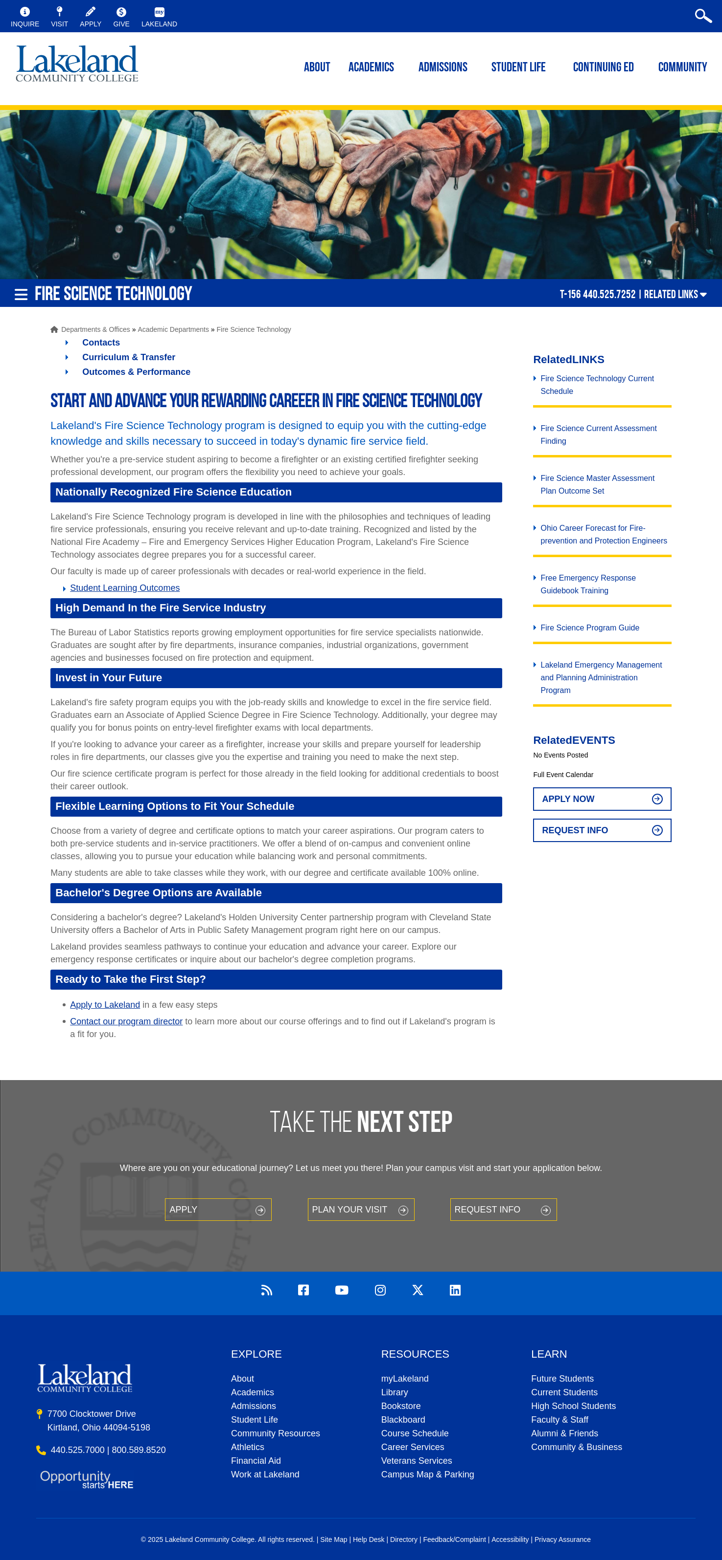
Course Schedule (415, 1433)
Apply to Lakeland (105, 1005)
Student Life (518, 68)
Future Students (562, 1379)
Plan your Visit (350, 1209)
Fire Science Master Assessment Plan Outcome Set (597, 484)
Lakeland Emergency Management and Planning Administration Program (601, 677)
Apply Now (568, 799)
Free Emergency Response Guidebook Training (588, 584)
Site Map (333, 1539)
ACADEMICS (371, 68)
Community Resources (275, 1433)
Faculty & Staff (559, 1420)
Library (394, 1392)
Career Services (412, 1447)
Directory (404, 1539)
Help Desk (369, 1539)
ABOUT (317, 68)
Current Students (564, 1392)
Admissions (443, 68)
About (242, 1379)
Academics (252, 1392)
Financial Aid (256, 1461)
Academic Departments (173, 329)
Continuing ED (603, 68)
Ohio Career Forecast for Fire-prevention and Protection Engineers (603, 534)
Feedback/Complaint (454, 1539)
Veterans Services (416, 1461)
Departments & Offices (95, 329)
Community (682, 68)
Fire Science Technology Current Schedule (597, 384)
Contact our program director (126, 1021)
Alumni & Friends (564, 1433)
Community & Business (576, 1447)
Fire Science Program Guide (589, 628)
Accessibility (510, 1539)
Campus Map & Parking (427, 1474)
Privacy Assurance (563, 1539)
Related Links (671, 294)
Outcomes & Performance (136, 372)
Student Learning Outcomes (125, 588)
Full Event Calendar (563, 775)
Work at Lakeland (265, 1474)
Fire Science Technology (254, 329)
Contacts (101, 342)
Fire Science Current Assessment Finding (598, 434)
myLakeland (77, 66)
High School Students (573, 1406)
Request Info (575, 830)
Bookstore (401, 1406)
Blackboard (403, 1420)
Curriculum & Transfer (128, 357)
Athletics (247, 1447)
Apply (183, 1209)
